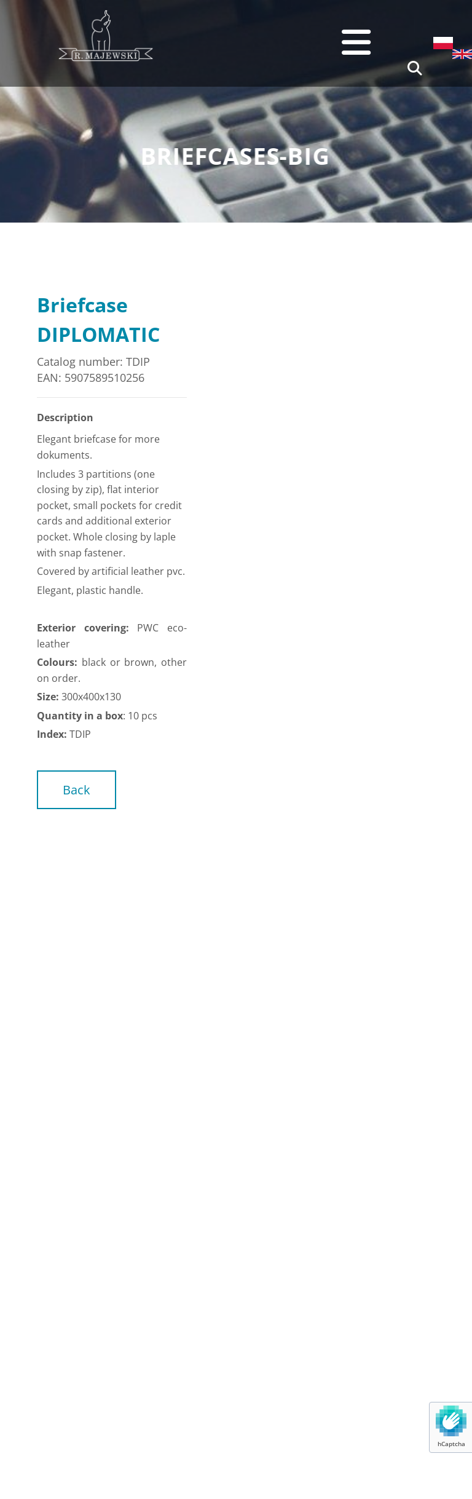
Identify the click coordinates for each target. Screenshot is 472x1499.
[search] (415, 68)
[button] (286, 42)
